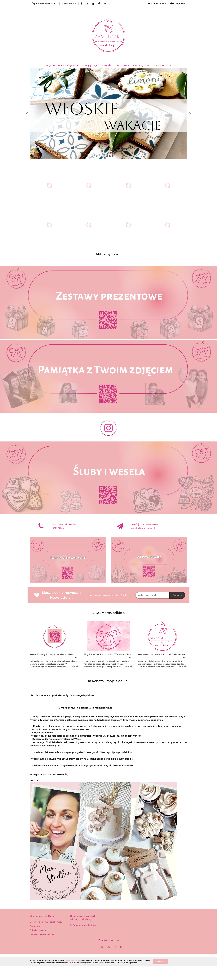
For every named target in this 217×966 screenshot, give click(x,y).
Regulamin (35, 926)
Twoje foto (160, 65)
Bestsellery (123, 65)
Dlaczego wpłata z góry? (42, 934)
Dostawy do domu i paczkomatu (46, 922)
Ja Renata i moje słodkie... (83, 925)
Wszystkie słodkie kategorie (61, 65)
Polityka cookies (38, 930)
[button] (177, 3)
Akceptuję (160, 961)
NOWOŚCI (106, 65)
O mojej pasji (89, 65)
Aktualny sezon (141, 65)
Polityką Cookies (73, 960)
